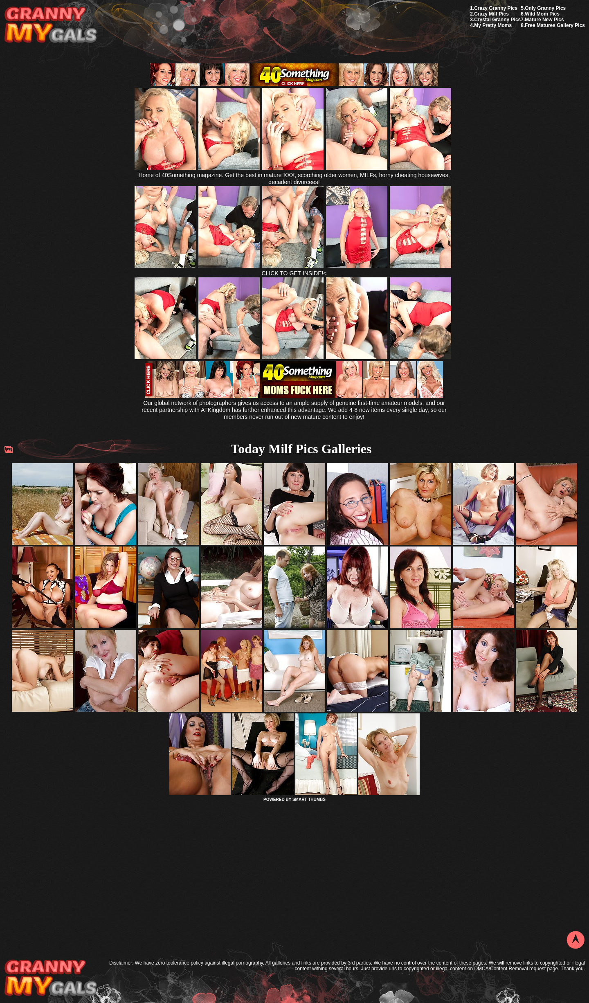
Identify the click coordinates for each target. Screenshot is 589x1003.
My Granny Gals (50, 25)
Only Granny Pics (545, 8)
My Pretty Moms (493, 25)
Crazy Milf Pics (491, 14)
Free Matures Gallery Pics (555, 25)
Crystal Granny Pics (497, 19)
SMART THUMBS (309, 799)
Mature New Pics (544, 19)
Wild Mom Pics (542, 14)
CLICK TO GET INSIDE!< (293, 273)
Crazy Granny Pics (495, 8)
